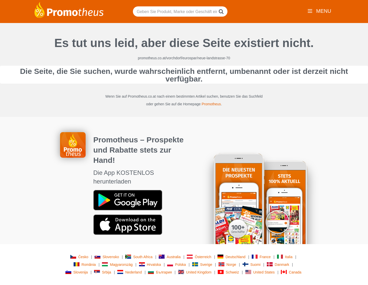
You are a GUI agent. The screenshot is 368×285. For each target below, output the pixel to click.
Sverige (202, 264)
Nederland (129, 272)
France (261, 257)
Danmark (278, 264)
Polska (176, 264)
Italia (285, 257)
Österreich (199, 257)
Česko (79, 257)
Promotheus (211, 104)
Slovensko (107, 257)
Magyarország (117, 264)
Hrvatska (150, 264)
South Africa (139, 257)
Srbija (102, 272)
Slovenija (76, 272)
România (85, 264)
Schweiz (228, 272)
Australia (169, 257)
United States (260, 272)
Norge (227, 264)
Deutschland (231, 257)
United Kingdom (195, 272)
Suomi (252, 264)
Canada (291, 272)
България (160, 272)
